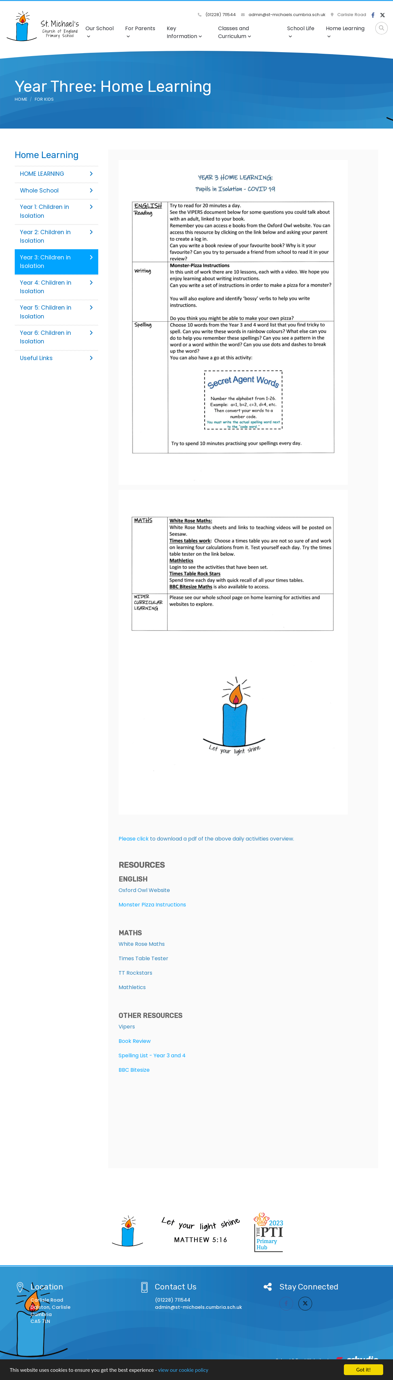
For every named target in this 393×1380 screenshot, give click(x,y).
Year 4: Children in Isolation (56, 287)
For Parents (140, 32)
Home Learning (345, 32)
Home (21, 99)
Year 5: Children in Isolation (56, 312)
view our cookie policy (183, 1370)
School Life (300, 32)
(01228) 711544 (217, 14)
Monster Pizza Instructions (152, 904)
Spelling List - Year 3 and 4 (152, 1055)
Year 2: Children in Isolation (56, 236)
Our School (99, 32)
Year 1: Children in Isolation (56, 211)
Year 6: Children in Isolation (56, 337)
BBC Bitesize (134, 1070)
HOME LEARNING (56, 174)
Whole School (56, 190)
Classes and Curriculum (234, 32)
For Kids (44, 99)
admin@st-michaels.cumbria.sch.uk (283, 14)
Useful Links (56, 358)
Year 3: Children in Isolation (56, 262)
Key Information (184, 32)
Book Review (135, 1041)
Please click (134, 838)
